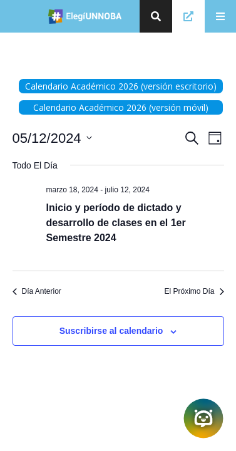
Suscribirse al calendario (111, 331)
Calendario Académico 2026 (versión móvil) (120, 107)
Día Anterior (37, 291)
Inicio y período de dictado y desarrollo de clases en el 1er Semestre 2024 (116, 222)
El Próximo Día (193, 291)
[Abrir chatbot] (203, 418)
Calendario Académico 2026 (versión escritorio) (121, 86)
